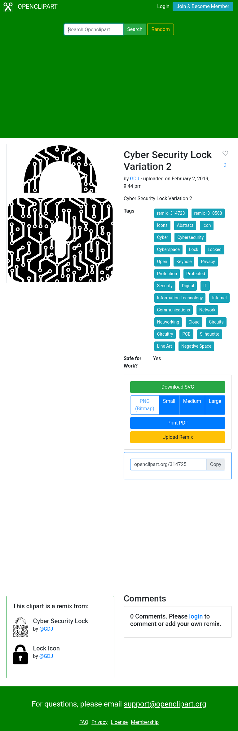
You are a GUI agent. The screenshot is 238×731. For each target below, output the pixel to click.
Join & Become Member (203, 6)
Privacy (99, 722)
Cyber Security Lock (60, 621)
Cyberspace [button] (168, 249)
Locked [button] (215, 249)
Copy (215, 464)
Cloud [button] (194, 321)
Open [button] (162, 261)
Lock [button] (193, 249)
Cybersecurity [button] (190, 237)
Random (160, 29)
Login (163, 6)
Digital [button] (188, 285)
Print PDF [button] (177, 423)
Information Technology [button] (180, 297)
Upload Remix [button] (177, 437)
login (196, 616)
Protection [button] (167, 273)
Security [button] (165, 285)
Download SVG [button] (177, 387)
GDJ (134, 179)
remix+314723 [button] (171, 213)
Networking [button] (168, 321)
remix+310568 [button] (208, 213)
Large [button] (215, 401)
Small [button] (169, 401)
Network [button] (207, 309)
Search (134, 29)
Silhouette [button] (209, 334)
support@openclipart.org (165, 704)
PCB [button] (186, 334)
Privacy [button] (208, 261)
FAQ (83, 722)
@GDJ (46, 629)
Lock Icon (46, 648)
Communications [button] (173, 309)
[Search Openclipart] (93, 29)
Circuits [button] (216, 321)
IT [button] (205, 285)
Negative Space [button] (196, 346)
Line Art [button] (164, 346)
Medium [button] (192, 401)
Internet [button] (219, 297)
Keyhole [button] (184, 261)
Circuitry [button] (165, 334)
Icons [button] (162, 225)
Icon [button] (207, 225)
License (119, 722)
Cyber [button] (162, 237)
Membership (145, 722)
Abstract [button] (185, 225)
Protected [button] (195, 273)
